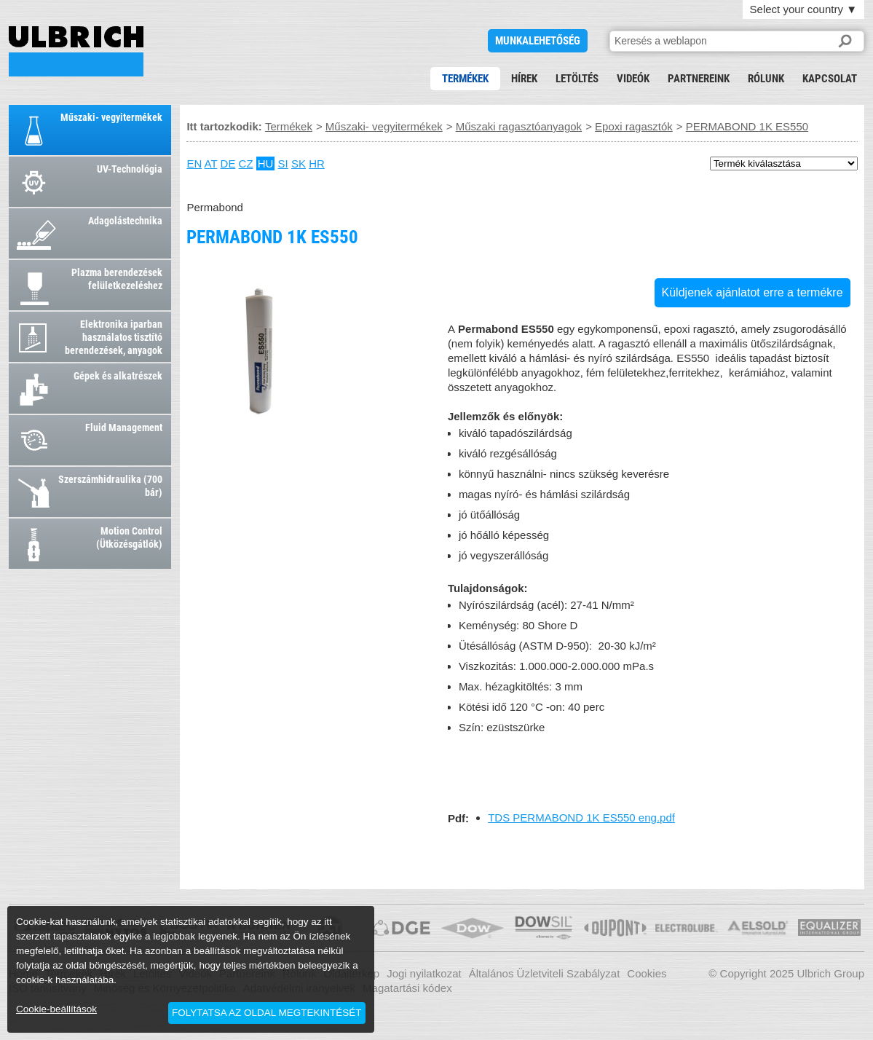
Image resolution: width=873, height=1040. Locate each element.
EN (194, 163)
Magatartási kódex (407, 988)
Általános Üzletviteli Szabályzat (544, 973)
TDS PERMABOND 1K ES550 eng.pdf (581, 817)
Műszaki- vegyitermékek (384, 126)
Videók (633, 78)
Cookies (646, 973)
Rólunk (766, 78)
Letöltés (577, 78)
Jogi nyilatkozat (424, 973)
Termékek (465, 78)
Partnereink (699, 78)
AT (211, 163)
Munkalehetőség (537, 40)
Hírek (524, 78)
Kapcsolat (829, 78)
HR (317, 163)
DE (228, 163)
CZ (246, 163)
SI (283, 163)
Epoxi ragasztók (634, 126)
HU (266, 163)
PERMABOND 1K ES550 (76, 51)
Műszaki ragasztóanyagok (519, 126)
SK (298, 163)
